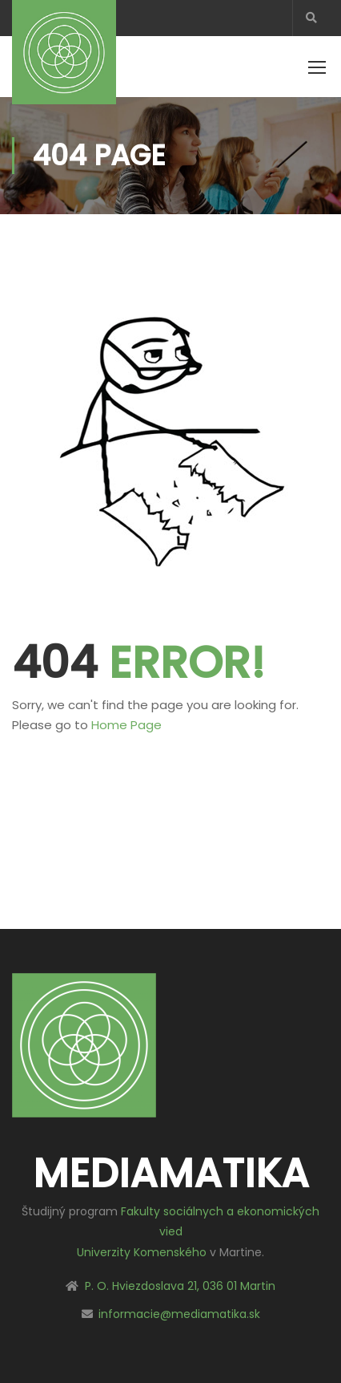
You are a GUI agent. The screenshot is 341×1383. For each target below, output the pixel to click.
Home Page (126, 724)
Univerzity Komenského (142, 1252)
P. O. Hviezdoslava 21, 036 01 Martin (180, 1286)
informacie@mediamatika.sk (179, 1314)
